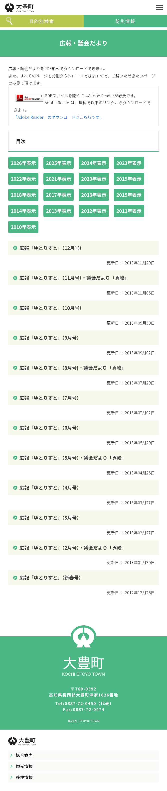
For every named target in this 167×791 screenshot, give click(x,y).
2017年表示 (58, 194)
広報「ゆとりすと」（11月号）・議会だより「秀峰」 (74, 277)
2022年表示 (23, 178)
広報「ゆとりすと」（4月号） (50, 487)
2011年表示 (129, 210)
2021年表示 (58, 178)
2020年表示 (93, 178)
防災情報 (125, 21)
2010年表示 (23, 226)
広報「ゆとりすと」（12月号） (51, 247)
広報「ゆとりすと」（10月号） (51, 307)
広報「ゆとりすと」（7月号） (50, 397)
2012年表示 (93, 210)
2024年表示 (93, 162)
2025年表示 (58, 162)
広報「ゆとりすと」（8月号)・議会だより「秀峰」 (72, 367)
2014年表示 (23, 210)
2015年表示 (129, 194)
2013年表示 (58, 210)
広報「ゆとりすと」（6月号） (50, 427)
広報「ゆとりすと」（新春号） (51, 577)
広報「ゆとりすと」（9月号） (50, 337)
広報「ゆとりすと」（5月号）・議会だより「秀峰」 (72, 457)
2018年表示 (23, 194)
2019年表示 (129, 178)
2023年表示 (129, 162)
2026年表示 (23, 162)
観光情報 (24, 766)
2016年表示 (93, 194)
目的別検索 (41, 21)
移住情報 (24, 777)
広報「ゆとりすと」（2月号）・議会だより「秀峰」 (72, 547)
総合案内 (24, 755)
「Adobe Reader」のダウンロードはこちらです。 (58, 117)
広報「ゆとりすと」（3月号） (50, 517)
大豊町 (76, 7)
